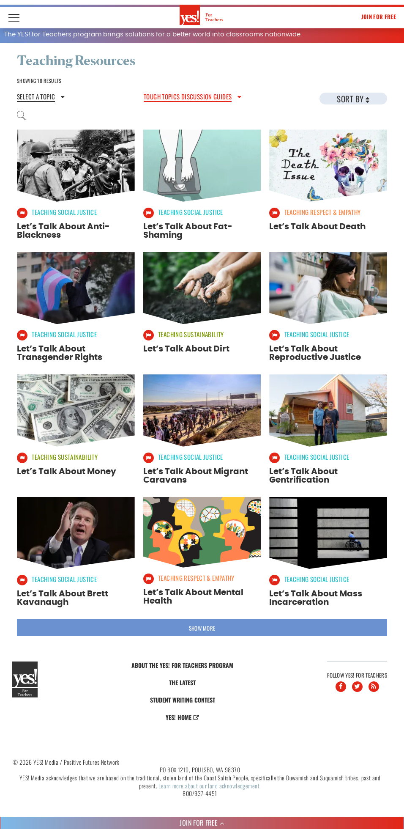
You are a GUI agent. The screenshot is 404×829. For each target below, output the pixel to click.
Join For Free (378, 16)
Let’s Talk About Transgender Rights (59, 352)
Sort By (353, 98)
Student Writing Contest (182, 698)
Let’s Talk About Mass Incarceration (315, 596)
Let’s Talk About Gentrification (303, 474)
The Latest (182, 680)
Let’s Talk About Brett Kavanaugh (62, 596)
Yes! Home (182, 715)
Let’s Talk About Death (317, 226)
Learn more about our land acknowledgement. (209, 784)
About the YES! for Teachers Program (182, 663)
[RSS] (374, 685)
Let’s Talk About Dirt (186, 348)
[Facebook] (341, 685)
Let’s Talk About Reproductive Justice (315, 352)
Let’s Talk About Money (66, 470)
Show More (202, 626)
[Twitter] (357, 685)
